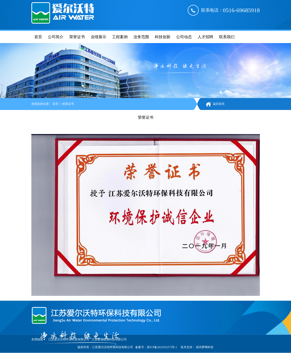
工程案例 (120, 37)
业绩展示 (98, 37)
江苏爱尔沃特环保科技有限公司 (68, 339)
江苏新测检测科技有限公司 (109, 339)
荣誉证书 (77, 37)
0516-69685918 (241, 10)
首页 (38, 37)
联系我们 (227, 37)
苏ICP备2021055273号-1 (162, 347)
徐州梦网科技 (204, 347)
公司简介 (55, 37)
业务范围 (141, 37)
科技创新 (162, 37)
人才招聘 (205, 37)
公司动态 (184, 37)
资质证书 (68, 104)
